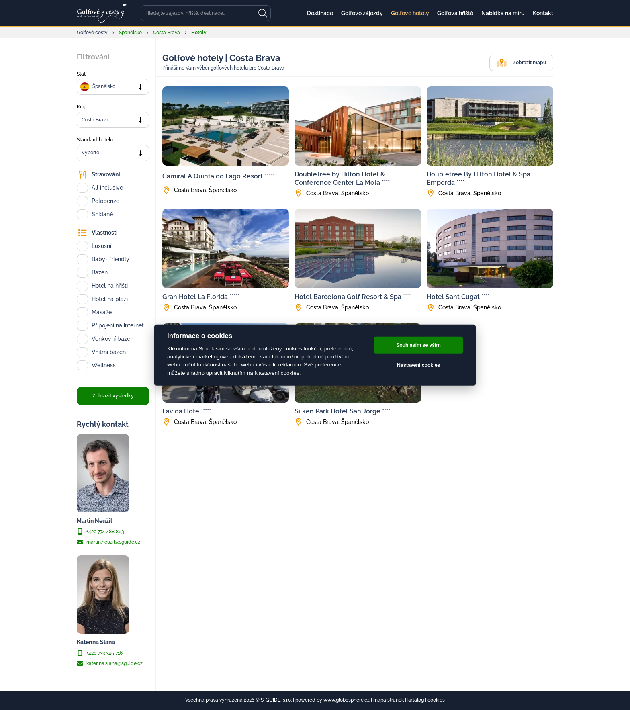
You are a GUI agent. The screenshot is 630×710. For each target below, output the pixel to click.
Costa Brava (166, 32)
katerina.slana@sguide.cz (110, 663)
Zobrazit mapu (521, 63)
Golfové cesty (92, 32)
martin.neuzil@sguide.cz (108, 542)
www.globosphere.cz (346, 700)
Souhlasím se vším (418, 345)
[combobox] (113, 87)
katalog (415, 700)
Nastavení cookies (418, 365)
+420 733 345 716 (100, 653)
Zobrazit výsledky (113, 396)
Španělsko (130, 32)
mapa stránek (388, 700)
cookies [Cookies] (436, 700)
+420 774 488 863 (100, 531)
